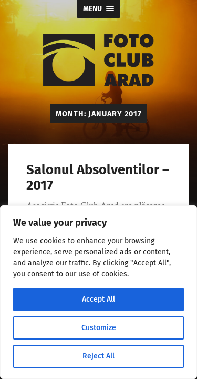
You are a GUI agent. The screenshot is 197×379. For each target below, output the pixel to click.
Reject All (98, 356)
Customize (98, 327)
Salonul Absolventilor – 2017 (97, 178)
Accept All (98, 299)
